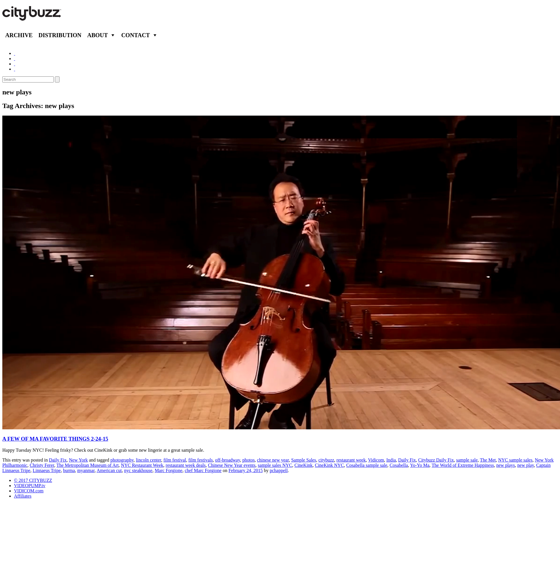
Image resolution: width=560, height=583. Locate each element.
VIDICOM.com (29, 490)
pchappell (279, 470)
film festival (175, 460)
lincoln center (148, 460)
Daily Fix (58, 460)
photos (248, 460)
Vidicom (376, 460)
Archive (19, 35)
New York (78, 460)
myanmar (86, 470)
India (391, 460)
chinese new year (273, 460)
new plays (505, 465)
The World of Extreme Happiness (463, 465)
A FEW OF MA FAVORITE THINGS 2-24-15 (55, 439)
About (97, 35)
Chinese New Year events (232, 465)
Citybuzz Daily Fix (436, 460)
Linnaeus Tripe (46, 470)
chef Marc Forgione (203, 470)
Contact (135, 35)
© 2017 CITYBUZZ (33, 480)
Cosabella (399, 465)
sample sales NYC (275, 465)
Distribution (59, 35)
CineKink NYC (329, 465)
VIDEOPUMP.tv (29, 485)
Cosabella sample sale (366, 465)
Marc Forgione (168, 470)
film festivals (200, 460)
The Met (488, 460)
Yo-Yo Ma (420, 465)
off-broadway (227, 460)
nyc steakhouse (138, 470)
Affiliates (22, 496)
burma (69, 470)
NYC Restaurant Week (142, 465)
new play (525, 465)
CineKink (304, 465)
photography (122, 460)
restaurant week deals (186, 465)
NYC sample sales (515, 460)
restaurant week (351, 460)
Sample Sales (303, 460)
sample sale (467, 460)
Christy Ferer (42, 465)
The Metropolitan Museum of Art (87, 465)
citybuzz (326, 460)
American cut (109, 470)
